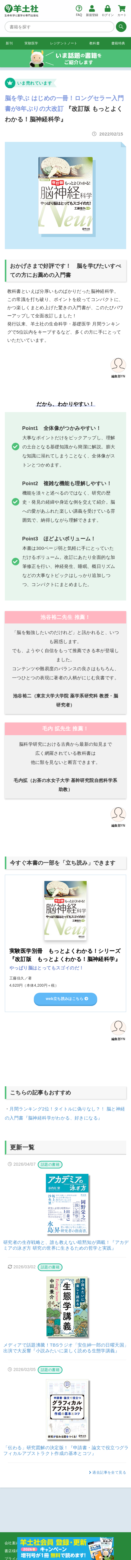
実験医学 (31, 43)
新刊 (9, 43)
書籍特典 (118, 43)
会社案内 (12, 1543)
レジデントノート (64, 43)
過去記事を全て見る (109, 1474)
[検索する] (120, 26)
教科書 (94, 43)
